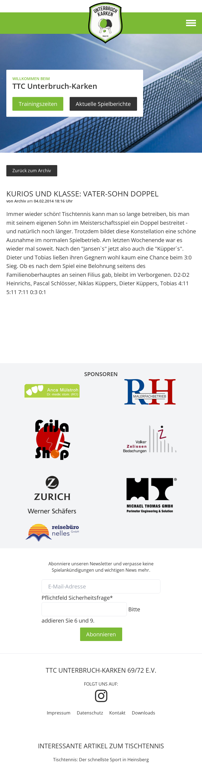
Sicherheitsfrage (77, 597)
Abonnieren (101, 634)
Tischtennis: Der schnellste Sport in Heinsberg (101, 760)
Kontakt (117, 713)
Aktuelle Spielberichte (103, 104)
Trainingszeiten (38, 104)
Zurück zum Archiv (31, 171)
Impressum (58, 713)
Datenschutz (90, 713)
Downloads (143, 713)
